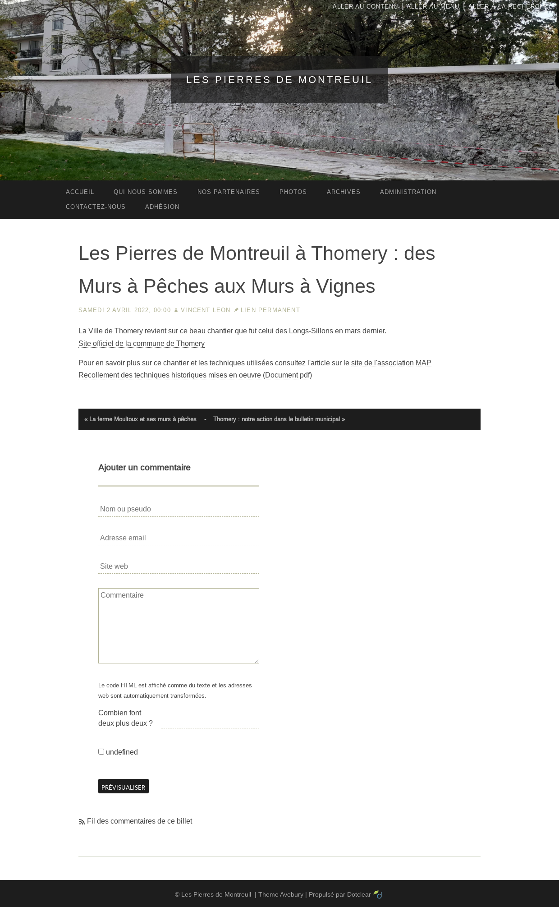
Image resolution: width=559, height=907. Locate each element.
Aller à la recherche (508, 6)
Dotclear (359, 894)
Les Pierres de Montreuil (279, 79)
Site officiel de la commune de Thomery (141, 343)
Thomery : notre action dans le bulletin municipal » (279, 419)
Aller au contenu (365, 6)
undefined (122, 752)
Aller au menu (433, 6)
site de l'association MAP (391, 363)
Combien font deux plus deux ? (125, 718)
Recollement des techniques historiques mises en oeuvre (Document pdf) (195, 375)
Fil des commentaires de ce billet (139, 821)
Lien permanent (270, 310)
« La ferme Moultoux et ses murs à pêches (140, 419)
